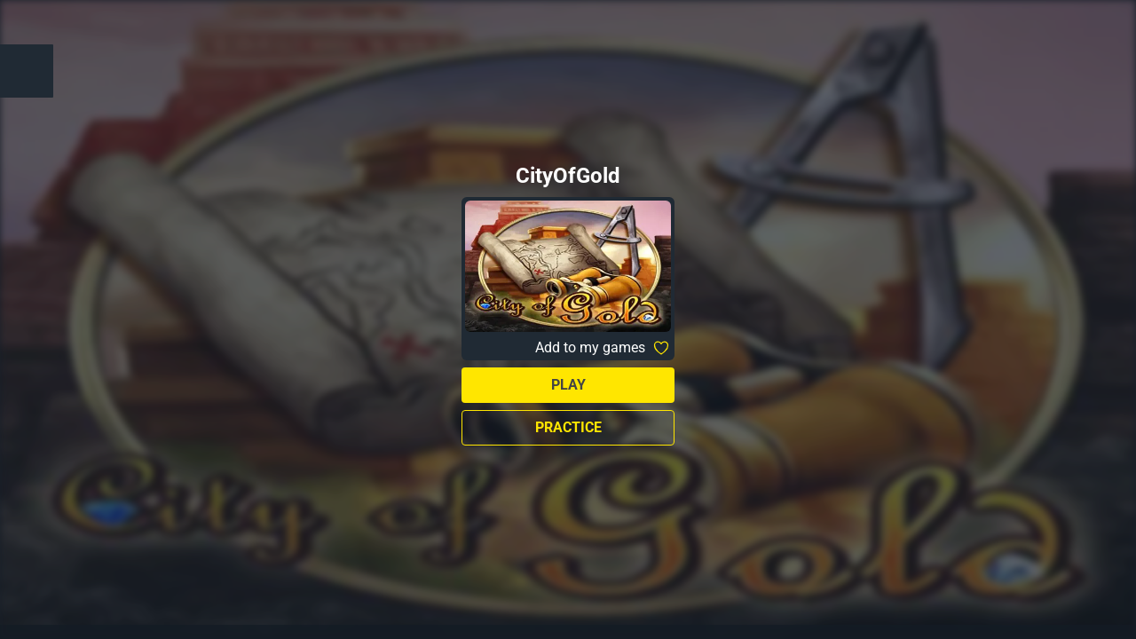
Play (568, 384)
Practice (568, 427)
